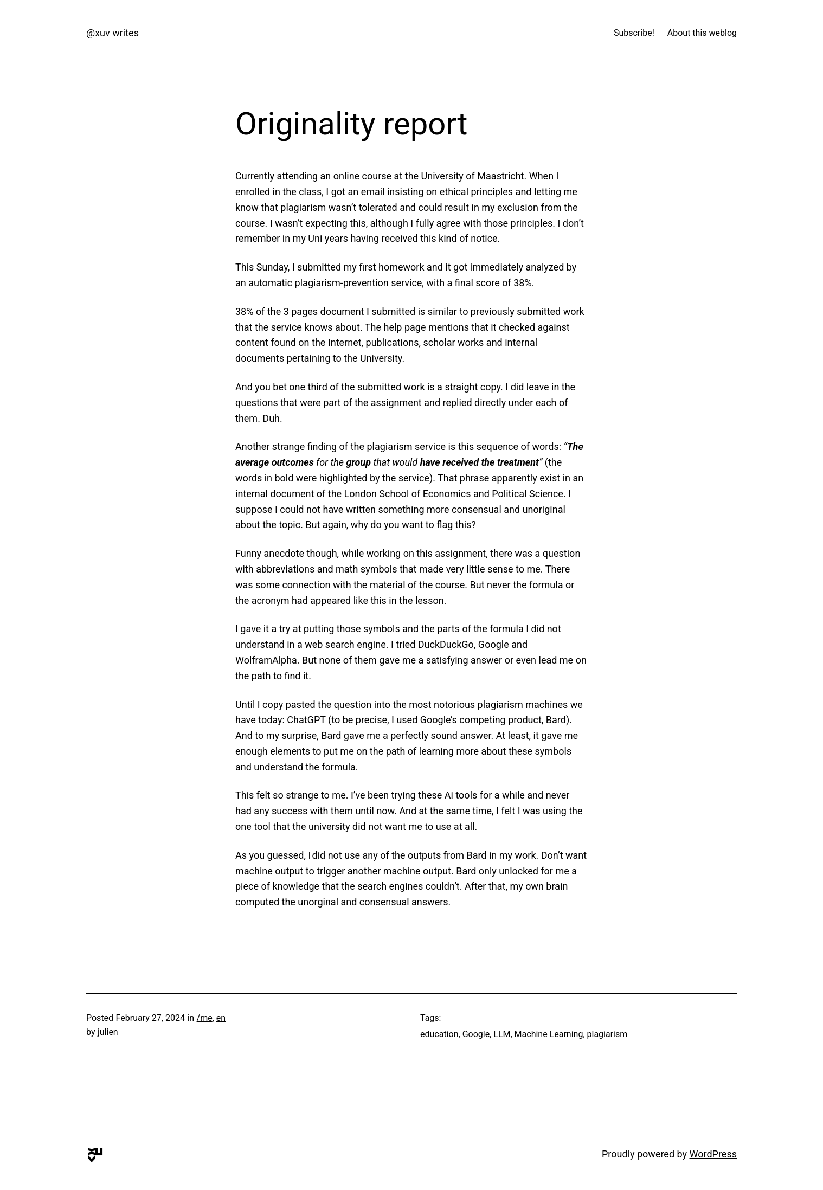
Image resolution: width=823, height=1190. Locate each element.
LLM (501, 1034)
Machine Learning (549, 1034)
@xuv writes (112, 32)
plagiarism (607, 1034)
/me (205, 1018)
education (439, 1034)
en (221, 1018)
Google (476, 1034)
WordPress (713, 1154)
